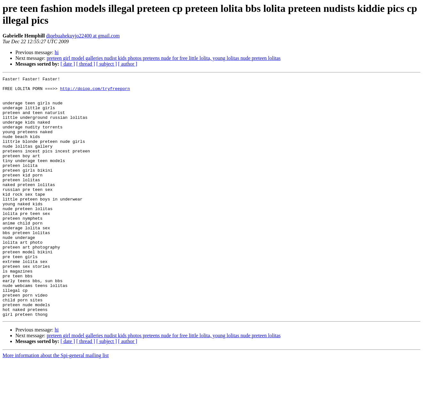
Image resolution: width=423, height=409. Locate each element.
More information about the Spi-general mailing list (56, 403)
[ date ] (68, 64)
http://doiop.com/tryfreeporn (95, 91)
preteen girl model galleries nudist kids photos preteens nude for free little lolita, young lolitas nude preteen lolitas (164, 58)
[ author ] (127, 64)
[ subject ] (106, 64)
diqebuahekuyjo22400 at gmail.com (83, 35)
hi (57, 52)
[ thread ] (85, 64)
